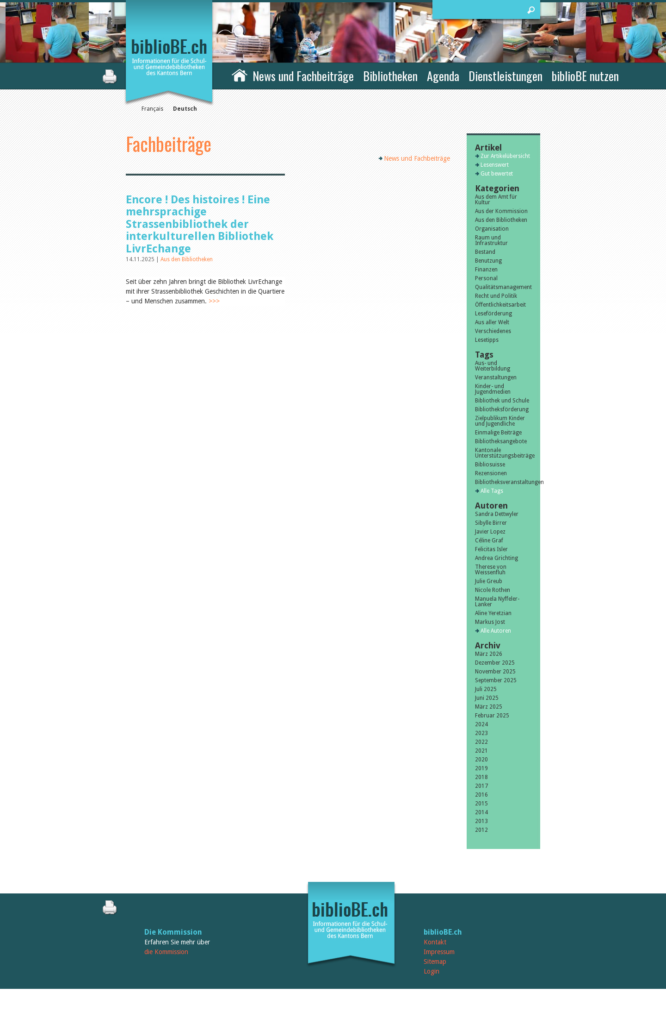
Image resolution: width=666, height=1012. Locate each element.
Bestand (485, 252)
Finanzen (486, 269)
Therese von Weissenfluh (490, 569)
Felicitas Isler (491, 549)
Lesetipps (487, 340)
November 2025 (495, 671)
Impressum (439, 951)
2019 (481, 768)
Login (431, 971)
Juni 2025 (487, 698)
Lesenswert (495, 165)
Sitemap (435, 961)
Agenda (443, 76)
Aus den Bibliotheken (186, 259)
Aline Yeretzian (493, 613)
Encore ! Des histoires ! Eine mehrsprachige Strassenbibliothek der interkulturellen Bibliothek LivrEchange (199, 224)
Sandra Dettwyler (496, 514)
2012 (481, 830)
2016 (481, 795)
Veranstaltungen (496, 377)
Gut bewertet (497, 173)
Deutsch (185, 109)
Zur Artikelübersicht (505, 156)
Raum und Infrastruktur (491, 240)
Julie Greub (488, 581)
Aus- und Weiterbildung (492, 365)
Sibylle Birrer (491, 523)
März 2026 (488, 654)
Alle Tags (492, 491)
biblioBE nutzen (585, 76)
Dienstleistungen (506, 76)
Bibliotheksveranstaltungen (503, 482)
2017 (481, 786)
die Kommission (166, 951)
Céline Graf (489, 540)
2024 (481, 724)
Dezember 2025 (495, 663)
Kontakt (435, 942)
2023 (481, 733)
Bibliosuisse (490, 464)
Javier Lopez (490, 531)
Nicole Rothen (492, 590)
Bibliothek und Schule (502, 400)
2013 (481, 821)
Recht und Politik (496, 296)
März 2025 (488, 707)
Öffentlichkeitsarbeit (500, 305)
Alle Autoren (496, 631)
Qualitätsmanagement (503, 287)
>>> (214, 301)
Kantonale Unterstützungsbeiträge (503, 453)
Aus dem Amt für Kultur (496, 199)
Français (152, 109)
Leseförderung (493, 313)
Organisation (492, 229)
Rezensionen (491, 473)
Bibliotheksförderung (502, 409)
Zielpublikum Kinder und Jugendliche (500, 421)
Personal (486, 278)
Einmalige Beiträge (498, 432)
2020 (481, 759)
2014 (481, 812)
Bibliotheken (390, 76)
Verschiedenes (493, 331)
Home (239, 74)
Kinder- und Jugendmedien (493, 389)
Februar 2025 (492, 715)
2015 (481, 803)
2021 (481, 751)
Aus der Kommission (501, 211)
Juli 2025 (486, 689)
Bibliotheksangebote (501, 441)
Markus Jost (490, 622)
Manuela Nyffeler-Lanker (497, 601)
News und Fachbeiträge (303, 76)
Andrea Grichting (496, 558)
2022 (481, 742)
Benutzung (488, 261)
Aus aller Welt (492, 322)
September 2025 (496, 680)
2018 (481, 777)
